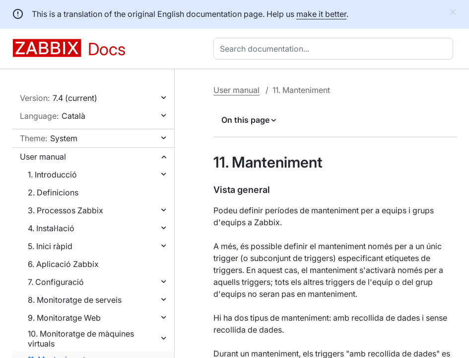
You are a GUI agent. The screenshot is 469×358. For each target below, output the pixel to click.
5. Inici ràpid (50, 246)
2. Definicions (53, 192)
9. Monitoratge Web (64, 318)
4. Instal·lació (51, 228)
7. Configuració (56, 282)
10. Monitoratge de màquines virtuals (81, 339)
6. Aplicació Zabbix (63, 264)
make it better (321, 14)
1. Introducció (52, 174)
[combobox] (335, 48)
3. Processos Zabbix (65, 210)
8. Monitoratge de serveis (75, 300)
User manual (43, 157)
